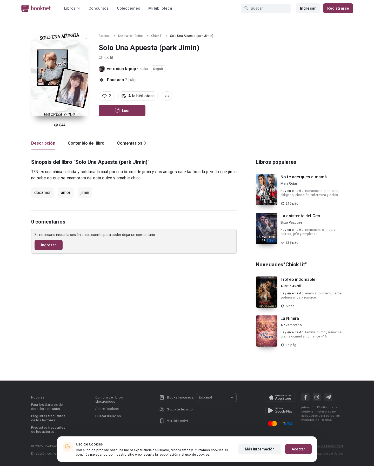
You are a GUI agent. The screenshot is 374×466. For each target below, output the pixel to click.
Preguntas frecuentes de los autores (48, 430)
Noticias (37, 397)
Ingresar (308, 8)
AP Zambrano (291, 325)
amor (65, 192)
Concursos (99, 8)
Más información (260, 449)
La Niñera (289, 318)
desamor (42, 192)
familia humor (315, 332)
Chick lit (157, 36)
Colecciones (128, 8)
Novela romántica (131, 36)
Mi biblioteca (160, 8)
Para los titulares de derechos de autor (47, 407)
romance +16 (316, 336)
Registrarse (338, 8)
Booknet (105, 36)
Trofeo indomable (297, 279)
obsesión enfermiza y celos (316, 195)
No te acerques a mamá (303, 176)
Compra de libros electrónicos (109, 399)
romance (312, 191)
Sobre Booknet (107, 409)
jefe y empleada (305, 234)
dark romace (306, 297)
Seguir (158, 69)
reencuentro (314, 230)
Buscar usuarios (108, 416)
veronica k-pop (121, 68)
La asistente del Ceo (300, 215)
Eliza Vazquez (291, 222)
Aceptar (298, 449)
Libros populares (276, 162)
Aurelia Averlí (290, 286)
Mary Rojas (289, 183)
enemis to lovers (318, 293)
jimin (85, 192)
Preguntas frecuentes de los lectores (48, 418)
